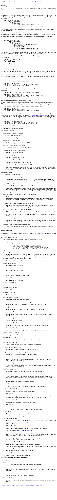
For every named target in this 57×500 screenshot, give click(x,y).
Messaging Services (23, 1)
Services (32, 1)
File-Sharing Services (8, 1)
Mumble (44, 244)
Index (41, 1)
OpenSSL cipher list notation (26, 443)
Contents (37, 1)
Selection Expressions (37, 125)
